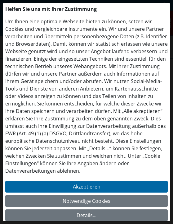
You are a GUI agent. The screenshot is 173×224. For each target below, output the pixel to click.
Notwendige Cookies (86, 201)
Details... (86, 215)
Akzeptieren (86, 186)
